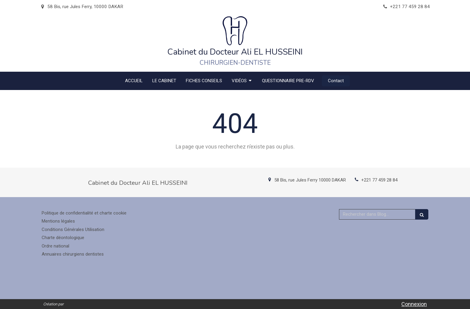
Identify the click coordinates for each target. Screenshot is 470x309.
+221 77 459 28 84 (379, 180)
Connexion (414, 304)
